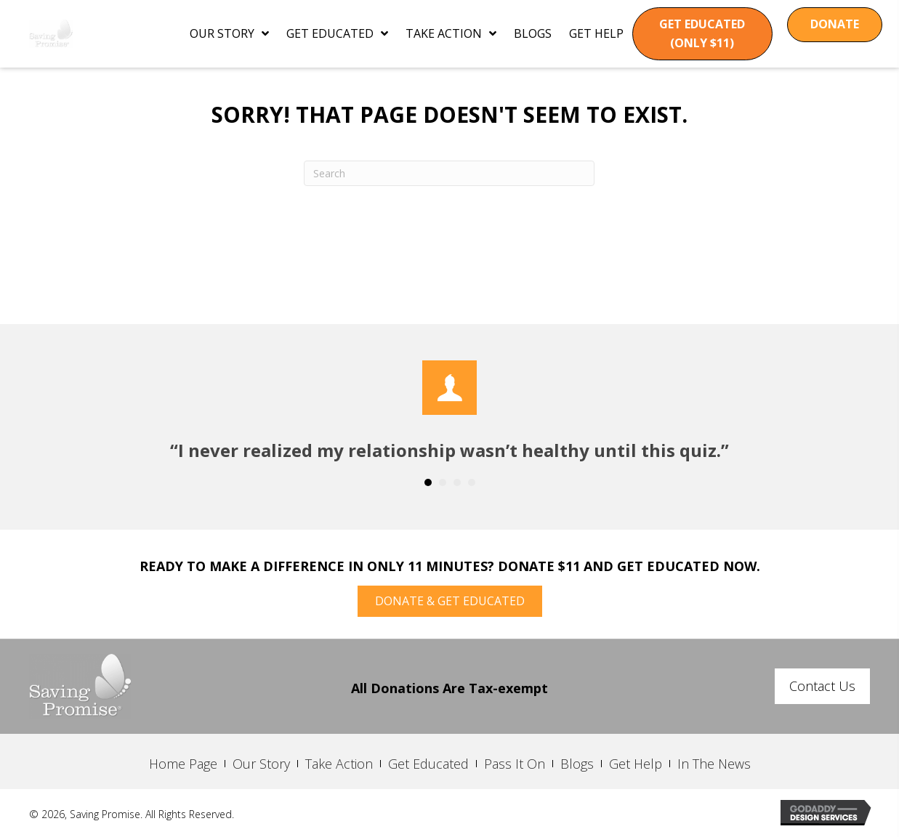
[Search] (449, 173)
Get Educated (428, 763)
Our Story (261, 763)
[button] (702, 33)
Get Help (635, 763)
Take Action (339, 763)
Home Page (183, 763)
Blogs (577, 763)
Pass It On (514, 763)
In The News (714, 763)
